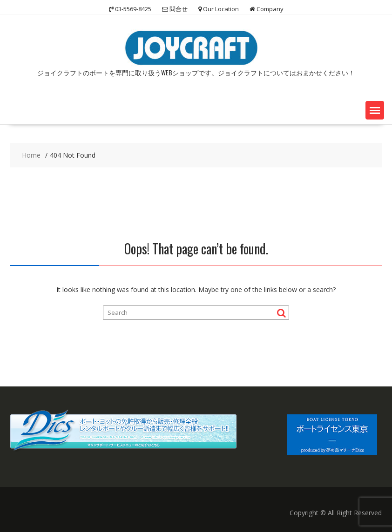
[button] (374, 110)
